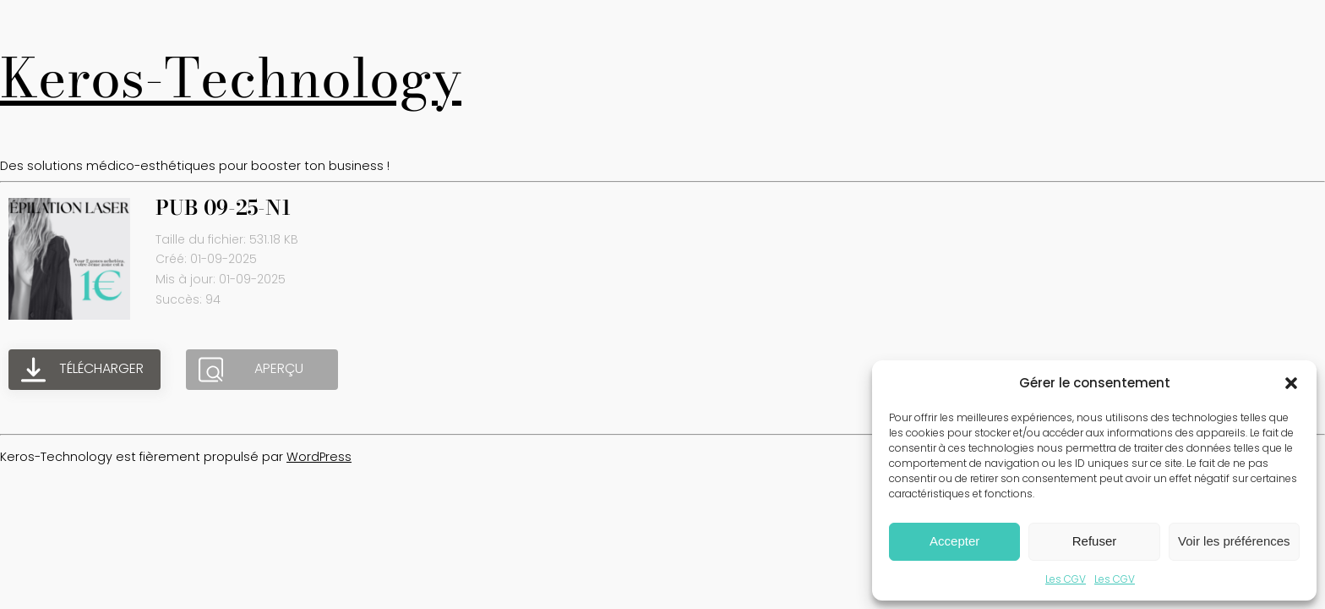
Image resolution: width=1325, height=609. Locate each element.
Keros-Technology (230, 77)
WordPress (319, 456)
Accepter (954, 541)
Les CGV (1065, 579)
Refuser (1094, 541)
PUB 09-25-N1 (223, 207)
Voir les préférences (1234, 541)
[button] (1291, 383)
